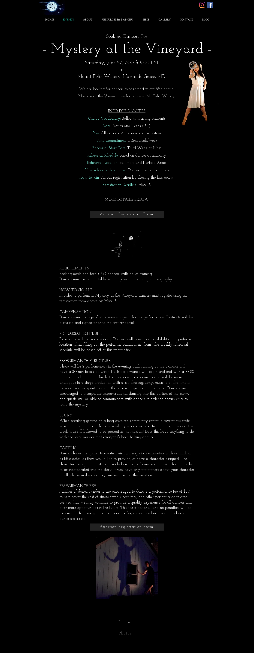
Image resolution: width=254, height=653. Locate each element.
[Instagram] (202, 5)
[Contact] (125, 622)
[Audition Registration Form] (127, 214)
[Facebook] (210, 5)
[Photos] (125, 633)
